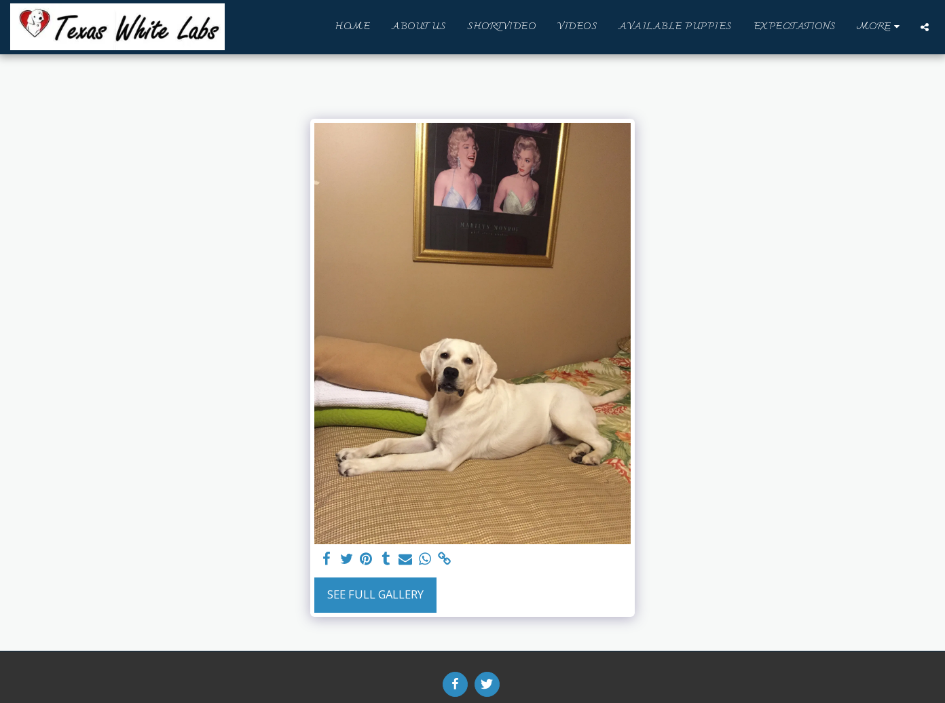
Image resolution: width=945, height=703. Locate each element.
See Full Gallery (375, 594)
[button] (924, 27)
